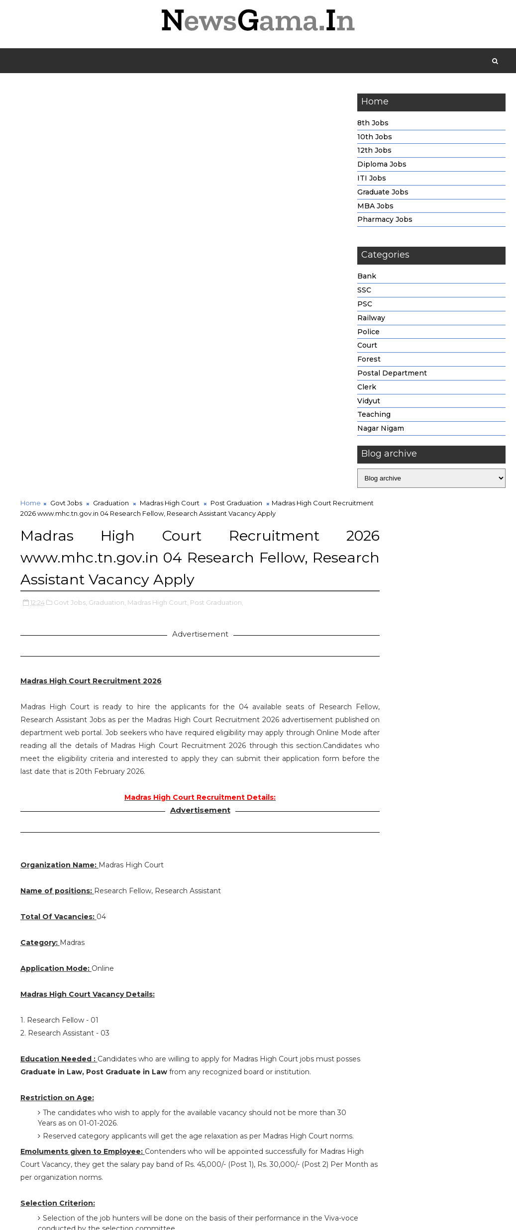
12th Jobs (374, 152)
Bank (366, 278)
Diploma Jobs (382, 166)
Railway (371, 319)
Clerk (366, 388)
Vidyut (368, 402)
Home (30, 100)
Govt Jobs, (70, 199)
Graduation (111, 100)
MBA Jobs (375, 207)
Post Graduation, (216, 199)
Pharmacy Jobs (385, 221)
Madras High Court (170, 100)
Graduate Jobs (383, 193)
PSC (364, 305)
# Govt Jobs (63, 1174)
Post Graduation (236, 100)
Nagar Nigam (380, 430)
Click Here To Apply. (183, 1115)
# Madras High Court (176, 1174)
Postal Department (392, 375)
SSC (364, 292)
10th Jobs (374, 138)
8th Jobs (373, 124)
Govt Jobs (66, 100)
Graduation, (107, 199)
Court (367, 347)
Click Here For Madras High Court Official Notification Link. (184, 1088)
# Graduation (113, 1174)
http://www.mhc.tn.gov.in (82, 915)
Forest (369, 361)
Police (368, 333)
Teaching (374, 416)
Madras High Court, (158, 199)
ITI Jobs (371, 180)
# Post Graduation (248, 1174)
